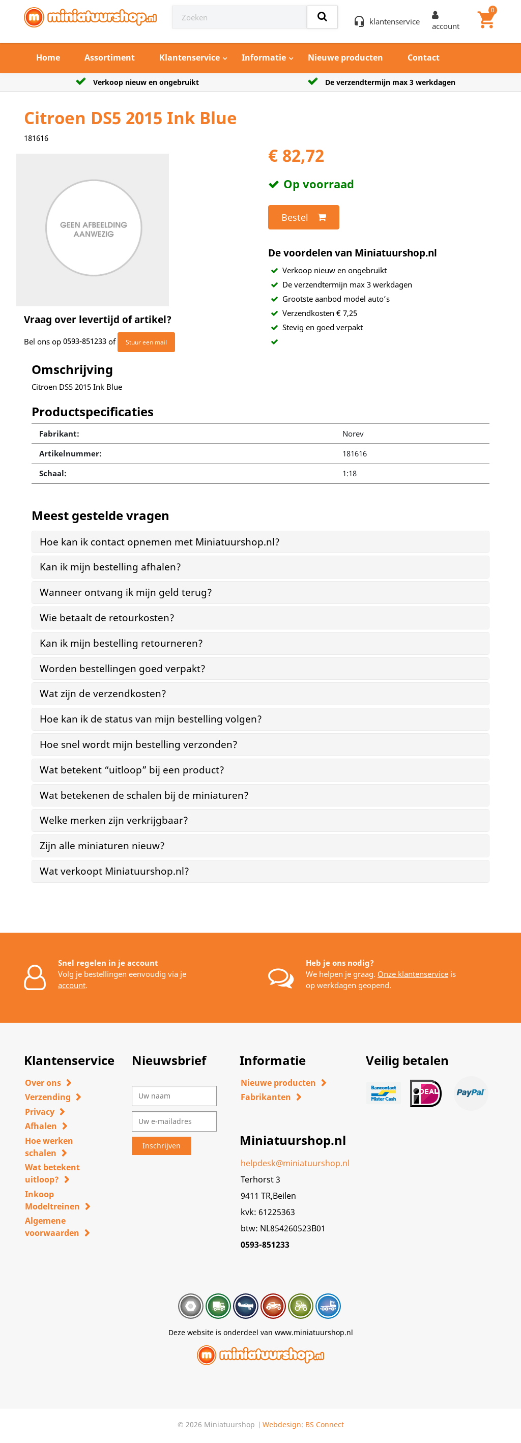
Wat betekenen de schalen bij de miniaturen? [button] (144, 795)
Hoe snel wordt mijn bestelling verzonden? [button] (139, 744)
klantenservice (394, 21)
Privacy (39, 1111)
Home (48, 57)
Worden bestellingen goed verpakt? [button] (123, 668)
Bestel (303, 217)
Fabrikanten (266, 1097)
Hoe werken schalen (49, 1147)
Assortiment (109, 57)
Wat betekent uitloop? (52, 1173)
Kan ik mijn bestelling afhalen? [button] (110, 566)
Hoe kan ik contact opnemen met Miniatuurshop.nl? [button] (160, 542)
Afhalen (41, 1126)
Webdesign (282, 1424)
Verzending (48, 1097)
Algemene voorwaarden (52, 1226)
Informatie (264, 57)
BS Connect (324, 1424)
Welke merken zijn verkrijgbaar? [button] (114, 820)
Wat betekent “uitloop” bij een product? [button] (132, 769)
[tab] (260, 542)
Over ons (43, 1082)
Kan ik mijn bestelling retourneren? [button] (121, 643)
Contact (424, 57)
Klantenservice (189, 57)
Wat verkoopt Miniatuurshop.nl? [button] (114, 871)
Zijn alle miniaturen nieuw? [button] (102, 845)
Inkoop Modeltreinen (52, 1200)
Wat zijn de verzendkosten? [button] (103, 693)
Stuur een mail (146, 342)
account (71, 985)
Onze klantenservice (413, 974)
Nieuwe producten (345, 57)
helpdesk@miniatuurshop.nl (295, 1163)
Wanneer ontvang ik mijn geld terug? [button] (126, 592)
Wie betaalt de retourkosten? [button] (107, 617)
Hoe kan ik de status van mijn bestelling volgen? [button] (151, 719)
